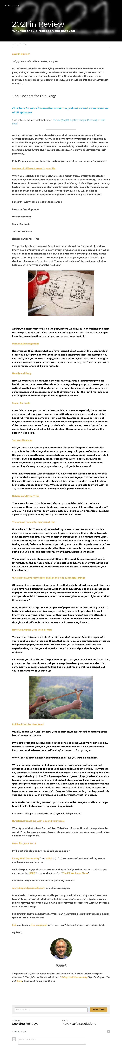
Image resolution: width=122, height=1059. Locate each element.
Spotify (74, 120)
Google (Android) (88, 120)
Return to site (12, 5)
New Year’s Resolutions (79, 1023)
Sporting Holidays (25, 1023)
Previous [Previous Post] (16, 1020)
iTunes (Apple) (61, 120)
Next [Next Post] (65, 1020)
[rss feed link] (108, 1031)
